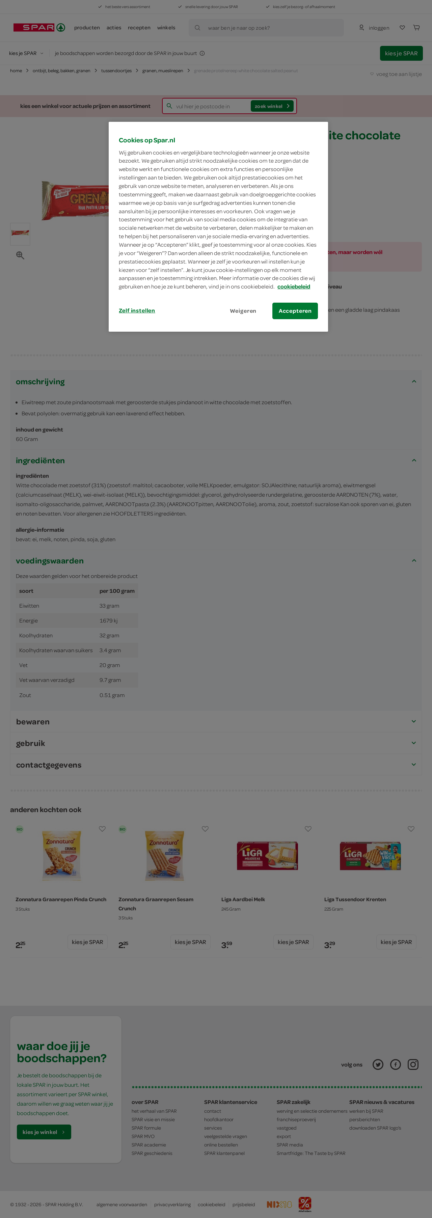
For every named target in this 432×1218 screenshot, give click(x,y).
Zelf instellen (137, 310)
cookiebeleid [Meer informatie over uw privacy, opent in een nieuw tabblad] (293, 286)
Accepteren (295, 310)
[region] (218, 227)
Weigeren (243, 310)
